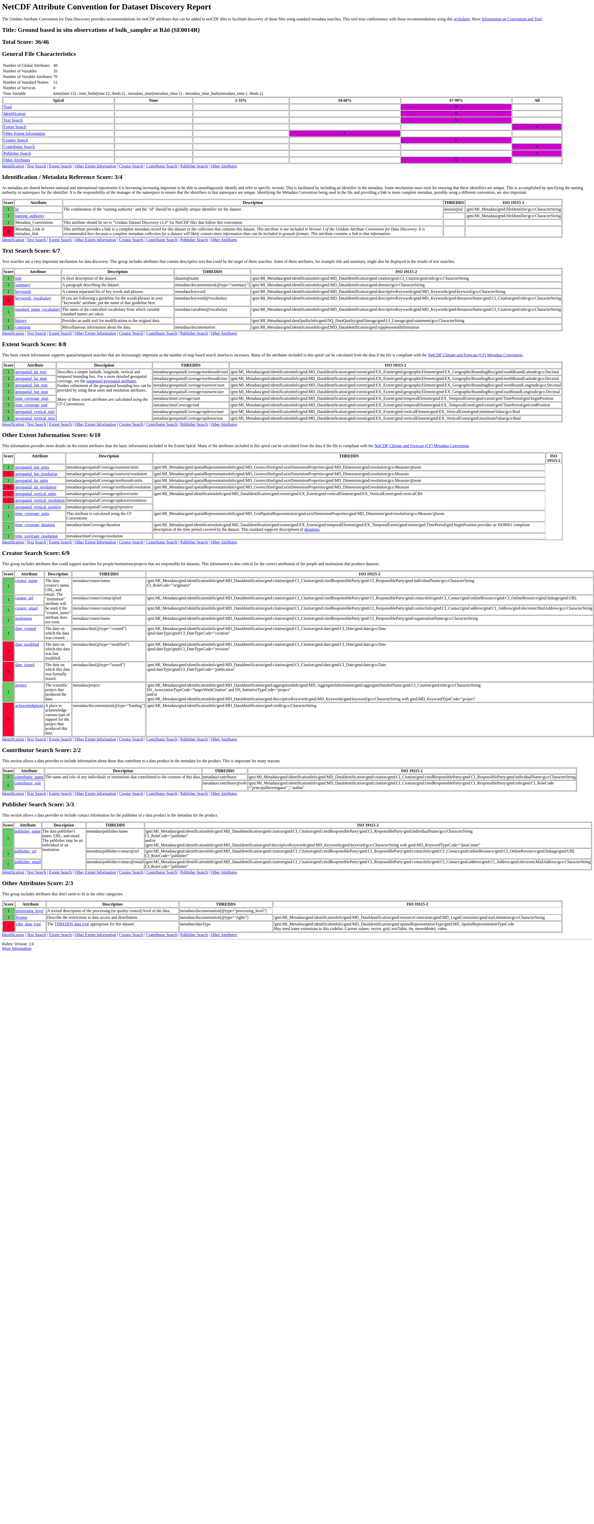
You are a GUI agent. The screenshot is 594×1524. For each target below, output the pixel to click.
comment (23, 327)
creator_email (26, 608)
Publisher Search (17, 153)
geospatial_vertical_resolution (40, 500)
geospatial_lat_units (31, 480)
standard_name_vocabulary (37, 309)
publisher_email (28, 862)
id (16, 209)
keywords (23, 291)
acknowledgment (29, 705)
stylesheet (462, 19)
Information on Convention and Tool (512, 19)
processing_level (30, 911)
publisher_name (28, 831)
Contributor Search (19, 147)
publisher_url (25, 851)
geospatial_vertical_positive (38, 507)
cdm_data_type (28, 924)
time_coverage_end (31, 405)
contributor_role (28, 783)
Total (8, 107)
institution (23, 618)
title (18, 278)
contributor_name (29, 777)
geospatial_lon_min (31, 385)
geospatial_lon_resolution (36, 474)
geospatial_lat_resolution (35, 487)
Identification (15, 113)
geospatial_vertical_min (35, 411)
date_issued (24, 665)
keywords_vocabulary (33, 298)
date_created (25, 628)
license (21, 917)
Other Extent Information (24, 133)
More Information (16, 948)
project (21, 685)
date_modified (27, 644)
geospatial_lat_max (31, 378)
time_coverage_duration (35, 525)
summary (23, 285)
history (21, 320)
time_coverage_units (32, 513)
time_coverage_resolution (36, 536)
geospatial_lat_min (30, 372)
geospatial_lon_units (32, 467)
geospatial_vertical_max (35, 418)
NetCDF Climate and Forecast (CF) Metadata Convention (475, 355)
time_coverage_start (31, 398)
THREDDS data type (71, 924)
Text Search (13, 120)
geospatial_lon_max (31, 392)
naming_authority (29, 216)
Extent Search (15, 127)
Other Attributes (17, 160)
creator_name (26, 580)
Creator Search (16, 140)
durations (312, 529)
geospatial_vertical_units (35, 494)
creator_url (24, 598)
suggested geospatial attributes (111, 381)
